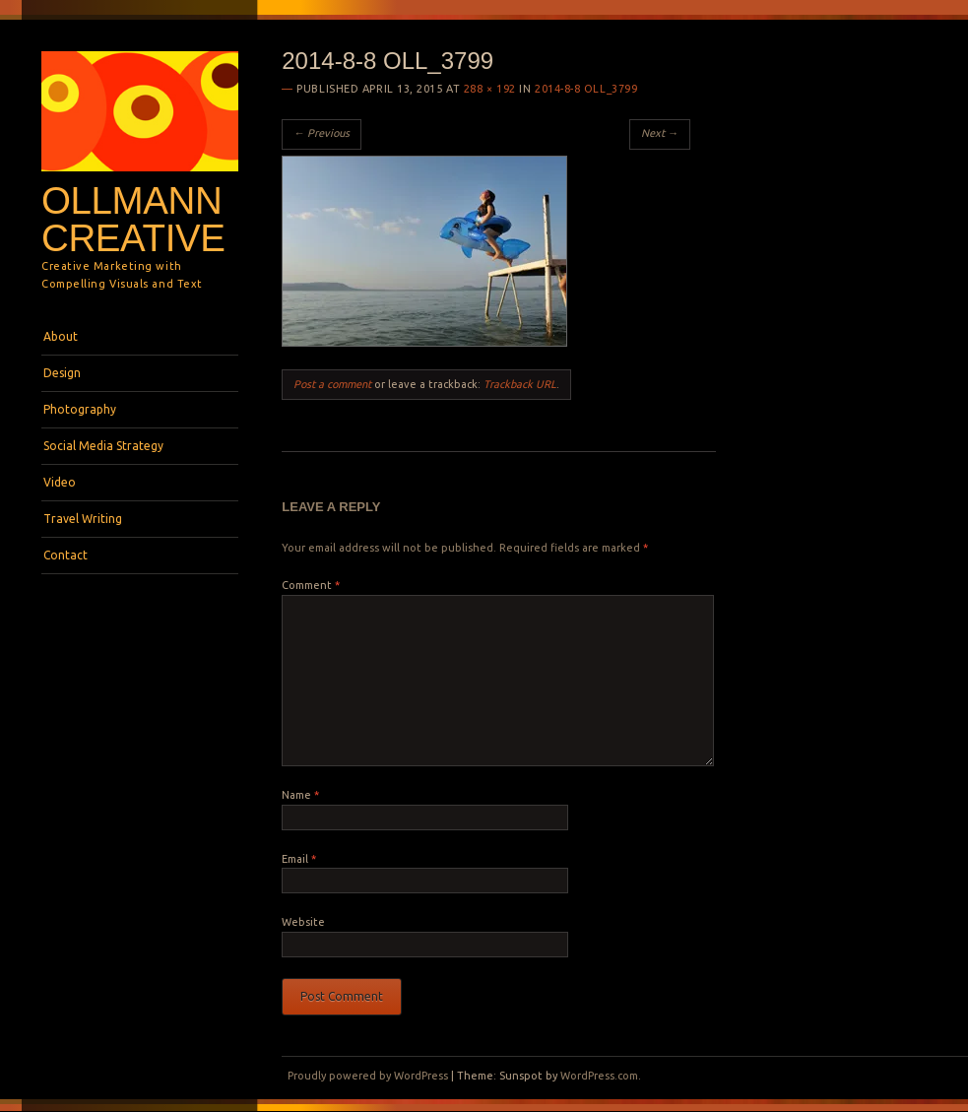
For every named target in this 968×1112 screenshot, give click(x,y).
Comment (311, 585)
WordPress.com (599, 1075)
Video (59, 482)
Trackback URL (520, 384)
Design (62, 372)
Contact (65, 555)
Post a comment (332, 384)
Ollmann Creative (133, 219)
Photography (79, 409)
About (60, 336)
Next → (659, 133)
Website (303, 922)
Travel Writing (82, 518)
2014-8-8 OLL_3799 (586, 89)
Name (300, 795)
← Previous (321, 133)
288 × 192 (490, 89)
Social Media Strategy (103, 445)
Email (299, 859)
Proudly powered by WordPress (368, 1075)
